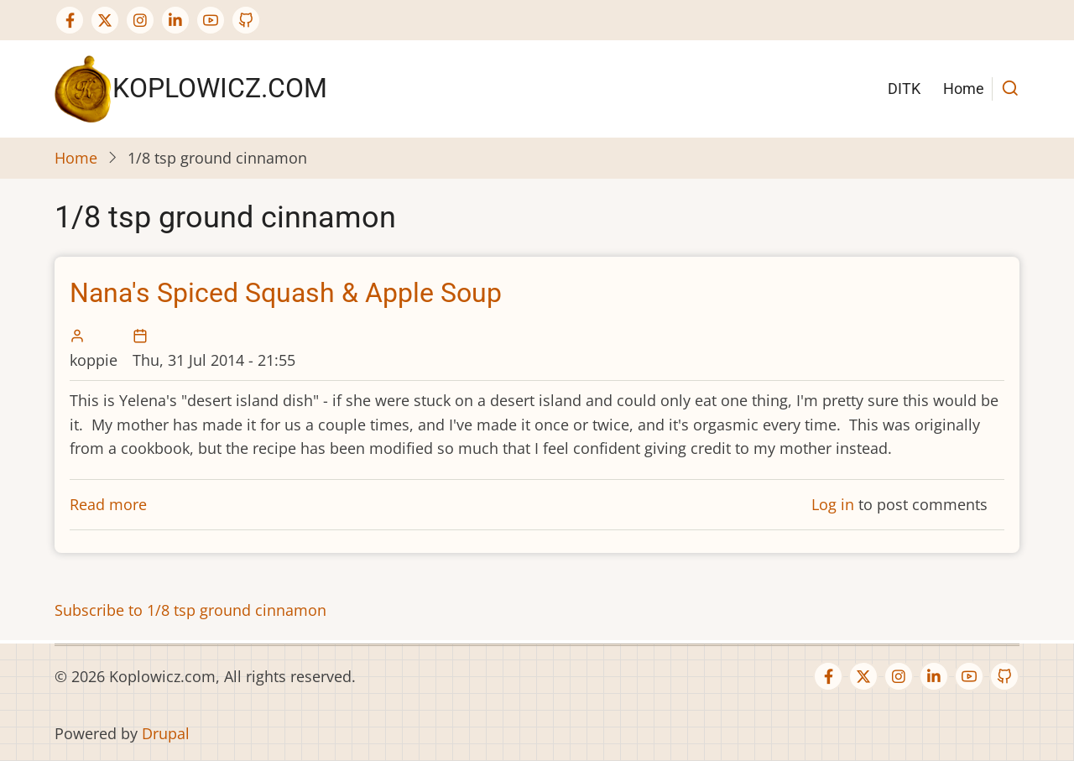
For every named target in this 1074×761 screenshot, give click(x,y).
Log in (832, 504)
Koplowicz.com (219, 88)
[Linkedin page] (175, 20)
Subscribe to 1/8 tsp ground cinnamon (190, 610)
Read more (108, 504)
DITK (904, 88)
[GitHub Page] (246, 20)
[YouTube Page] (211, 20)
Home (963, 88)
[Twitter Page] (105, 20)
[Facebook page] (70, 20)
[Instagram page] (140, 20)
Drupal (166, 733)
